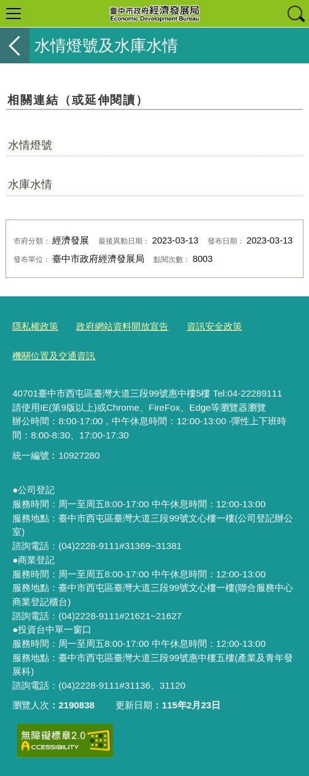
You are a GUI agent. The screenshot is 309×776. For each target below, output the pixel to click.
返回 (14, 45)
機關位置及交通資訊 (53, 355)
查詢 (295, 13)
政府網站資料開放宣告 (122, 326)
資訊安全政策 (214, 326)
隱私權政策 (35, 326)
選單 (13, 13)
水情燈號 (30, 145)
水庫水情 (30, 184)
